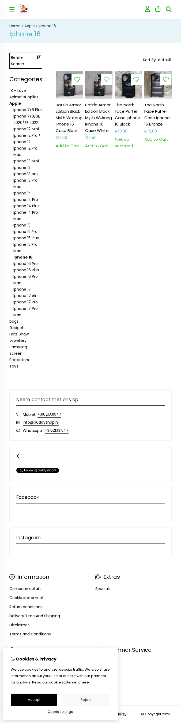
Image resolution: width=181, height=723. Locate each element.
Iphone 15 (22, 225)
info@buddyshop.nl (41, 422)
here (85, 682)
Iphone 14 (22, 193)
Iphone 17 (22, 289)
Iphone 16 (47, 26)
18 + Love (17, 90)
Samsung (18, 347)
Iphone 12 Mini (26, 129)
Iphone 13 (22, 167)
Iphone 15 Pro (25, 231)
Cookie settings (60, 711)
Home (15, 26)
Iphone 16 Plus (26, 270)
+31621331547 (49, 414)
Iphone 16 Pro (25, 263)
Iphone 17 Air (24, 295)
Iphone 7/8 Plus (27, 109)
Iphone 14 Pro (25, 199)
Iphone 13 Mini (26, 161)
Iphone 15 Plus (26, 238)
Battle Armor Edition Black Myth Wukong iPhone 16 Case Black (69, 117)
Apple (29, 26)
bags (13, 321)
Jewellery (18, 340)
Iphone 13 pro (25, 174)
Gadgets (17, 327)
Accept (34, 699)
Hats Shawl (19, 334)
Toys (13, 366)
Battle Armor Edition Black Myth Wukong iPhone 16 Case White (98, 117)
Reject (86, 699)
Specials (103, 588)
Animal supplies (23, 97)
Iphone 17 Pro (25, 302)
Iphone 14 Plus (26, 206)
